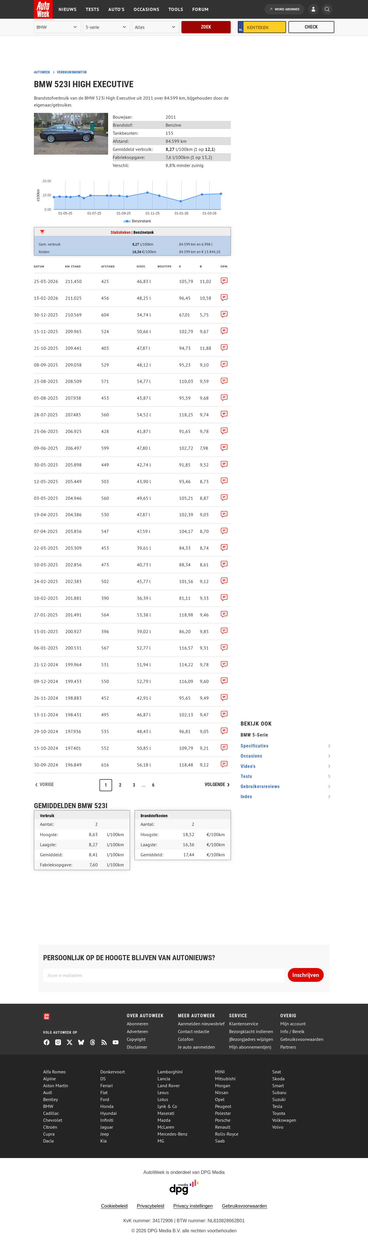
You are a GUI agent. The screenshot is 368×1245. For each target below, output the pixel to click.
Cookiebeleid (114, 1206)
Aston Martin (55, 1085)
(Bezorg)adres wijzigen (251, 1039)
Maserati (166, 1113)
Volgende (215, 784)
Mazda (164, 1120)
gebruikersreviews (260, 786)
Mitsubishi (225, 1078)
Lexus (163, 1092)
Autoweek (42, 72)
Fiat (104, 1092)
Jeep (104, 1134)
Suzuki (278, 1099)
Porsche (222, 1120)
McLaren (166, 1127)
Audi (47, 1092)
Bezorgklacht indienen (251, 1031)
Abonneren (137, 1023)
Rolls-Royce (226, 1134)
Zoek (206, 27)
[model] (106, 27)
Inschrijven (305, 975)
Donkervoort (112, 1072)
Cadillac (51, 1113)
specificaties (255, 746)
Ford (104, 1099)
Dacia (48, 1141)
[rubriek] (155, 27)
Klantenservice (243, 1023)
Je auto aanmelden (196, 1047)
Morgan (222, 1085)
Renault (222, 1127)
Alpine (49, 1078)
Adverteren (137, 1031)
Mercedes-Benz (172, 1134)
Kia (103, 1141)
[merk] (57, 27)
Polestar (223, 1113)
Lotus (163, 1099)
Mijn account (293, 1023)
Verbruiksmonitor (72, 72)
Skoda (278, 1078)
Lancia (164, 1078)
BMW (48, 1106)
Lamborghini (170, 1072)
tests (246, 776)
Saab (220, 1141)
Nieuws (67, 9)
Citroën (50, 1127)
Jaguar (106, 1127)
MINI (220, 1072)
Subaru (279, 1092)
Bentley (50, 1099)
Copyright (136, 1039)
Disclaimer (137, 1047)
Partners (288, 1047)
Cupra (49, 1134)
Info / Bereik (292, 1031)
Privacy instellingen (193, 1206)
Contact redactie (193, 1031)
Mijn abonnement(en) (250, 1047)
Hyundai (108, 1113)
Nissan (221, 1092)
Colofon (185, 1039)
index (246, 796)
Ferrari (106, 1085)
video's (248, 766)
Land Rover (169, 1085)
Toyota (278, 1113)
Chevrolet (52, 1120)
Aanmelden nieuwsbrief (201, 1023)
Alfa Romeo (54, 1072)
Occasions (146, 9)
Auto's (116, 9)
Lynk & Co (167, 1106)
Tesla (277, 1106)
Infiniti (106, 1120)
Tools (175, 9)
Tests (92, 9)
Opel (220, 1099)
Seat (276, 1072)
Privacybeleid (150, 1206)
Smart (278, 1085)
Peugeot (223, 1106)
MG (161, 1141)
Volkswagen (284, 1120)
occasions (251, 756)
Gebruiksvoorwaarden (301, 1039)
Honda (107, 1106)
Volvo (277, 1127)
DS (103, 1078)
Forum (200, 9)
